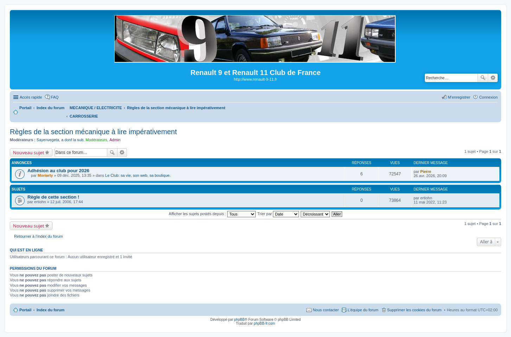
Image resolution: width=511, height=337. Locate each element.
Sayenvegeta (48, 140)
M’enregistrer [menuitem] (459, 97)
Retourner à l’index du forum (38, 236)
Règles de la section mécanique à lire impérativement (93, 132)
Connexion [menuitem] (488, 97)
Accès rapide (31, 97)
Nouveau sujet (28, 152)
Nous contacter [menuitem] (326, 310)
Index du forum (50, 310)
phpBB (239, 320)
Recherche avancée (493, 78)
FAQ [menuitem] (55, 97)
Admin (114, 140)
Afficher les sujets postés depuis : (212, 214)
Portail (25, 108)
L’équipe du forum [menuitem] (362, 310)
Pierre (425, 171)
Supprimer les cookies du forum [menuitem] (414, 310)
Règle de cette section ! (53, 197)
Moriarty (45, 175)
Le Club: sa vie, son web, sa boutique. (138, 175)
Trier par (278, 214)
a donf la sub (72, 140)
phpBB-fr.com (264, 323)
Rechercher (483, 78)
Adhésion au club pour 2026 (58, 170)
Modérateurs (96, 140)
